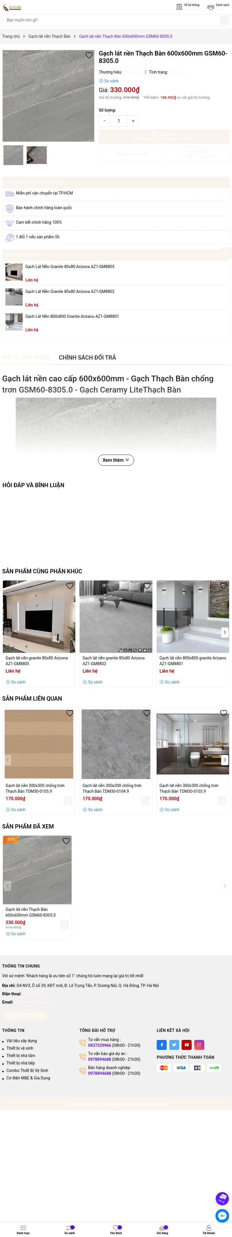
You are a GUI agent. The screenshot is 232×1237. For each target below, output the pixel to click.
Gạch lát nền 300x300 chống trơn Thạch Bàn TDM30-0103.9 (189, 788)
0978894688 (99, 1059)
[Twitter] (174, 1045)
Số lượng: (107, 110)
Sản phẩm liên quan (32, 698)
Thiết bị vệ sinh (20, 1048)
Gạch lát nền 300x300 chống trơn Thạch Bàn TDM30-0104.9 (111, 788)
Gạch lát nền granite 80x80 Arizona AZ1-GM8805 (70, 266)
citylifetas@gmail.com (34, 1002)
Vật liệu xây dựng (22, 1040)
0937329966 (34, 994)
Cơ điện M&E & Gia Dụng (28, 1078)
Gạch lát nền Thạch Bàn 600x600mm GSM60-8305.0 (31, 912)
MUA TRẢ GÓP (198, 154)
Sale (219, 9)
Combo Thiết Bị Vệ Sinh (27, 1070)
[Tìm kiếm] (224, 20)
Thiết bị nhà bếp (21, 1063)
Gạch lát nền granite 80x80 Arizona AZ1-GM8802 (70, 291)
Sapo (162, 1103)
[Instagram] (199, 1045)
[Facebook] (162, 1045)
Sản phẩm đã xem (28, 826)
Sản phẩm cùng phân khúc (42, 571)
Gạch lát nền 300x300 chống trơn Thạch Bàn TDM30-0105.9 (35, 788)
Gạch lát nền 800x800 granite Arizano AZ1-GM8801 (72, 316)
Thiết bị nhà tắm (21, 1055)
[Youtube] (187, 1045)
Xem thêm (116, 460)
